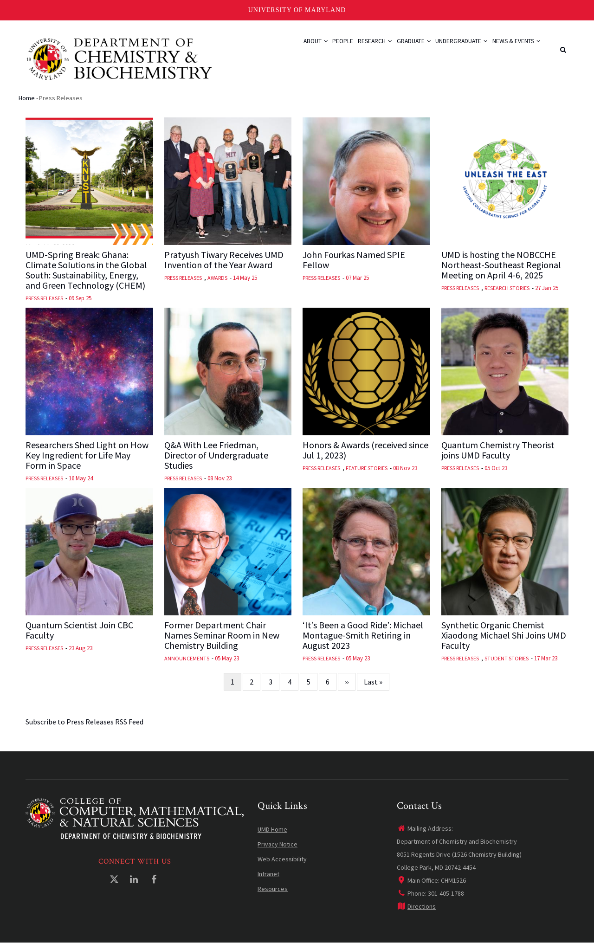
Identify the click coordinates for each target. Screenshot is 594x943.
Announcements (186, 658)
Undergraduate (453, 47)
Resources (273, 889)
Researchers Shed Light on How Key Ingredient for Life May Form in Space (87, 455)
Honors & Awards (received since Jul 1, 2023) (365, 450)
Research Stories (506, 287)
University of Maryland (297, 9)
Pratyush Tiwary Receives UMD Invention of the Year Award (224, 260)
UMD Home (272, 829)
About (284, 47)
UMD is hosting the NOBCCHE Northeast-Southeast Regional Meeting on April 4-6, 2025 (501, 265)
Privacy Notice (277, 844)
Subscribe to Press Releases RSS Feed (84, 721)
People (317, 47)
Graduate (399, 47)
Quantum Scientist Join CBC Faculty (79, 630)
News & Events (513, 47)
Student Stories (506, 658)
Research (355, 47)
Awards (217, 277)
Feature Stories (366, 468)
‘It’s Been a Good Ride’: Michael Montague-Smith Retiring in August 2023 (363, 635)
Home (27, 98)
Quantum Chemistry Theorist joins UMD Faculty (498, 450)
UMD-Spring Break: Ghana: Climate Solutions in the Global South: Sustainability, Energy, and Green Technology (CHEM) (86, 270)
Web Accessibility (282, 859)
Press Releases (44, 298)
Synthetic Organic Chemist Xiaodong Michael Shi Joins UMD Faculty (503, 635)
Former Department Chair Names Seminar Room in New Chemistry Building (221, 635)
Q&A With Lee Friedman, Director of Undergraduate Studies (216, 455)
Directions (416, 906)
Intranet (268, 874)
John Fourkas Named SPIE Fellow (354, 260)
